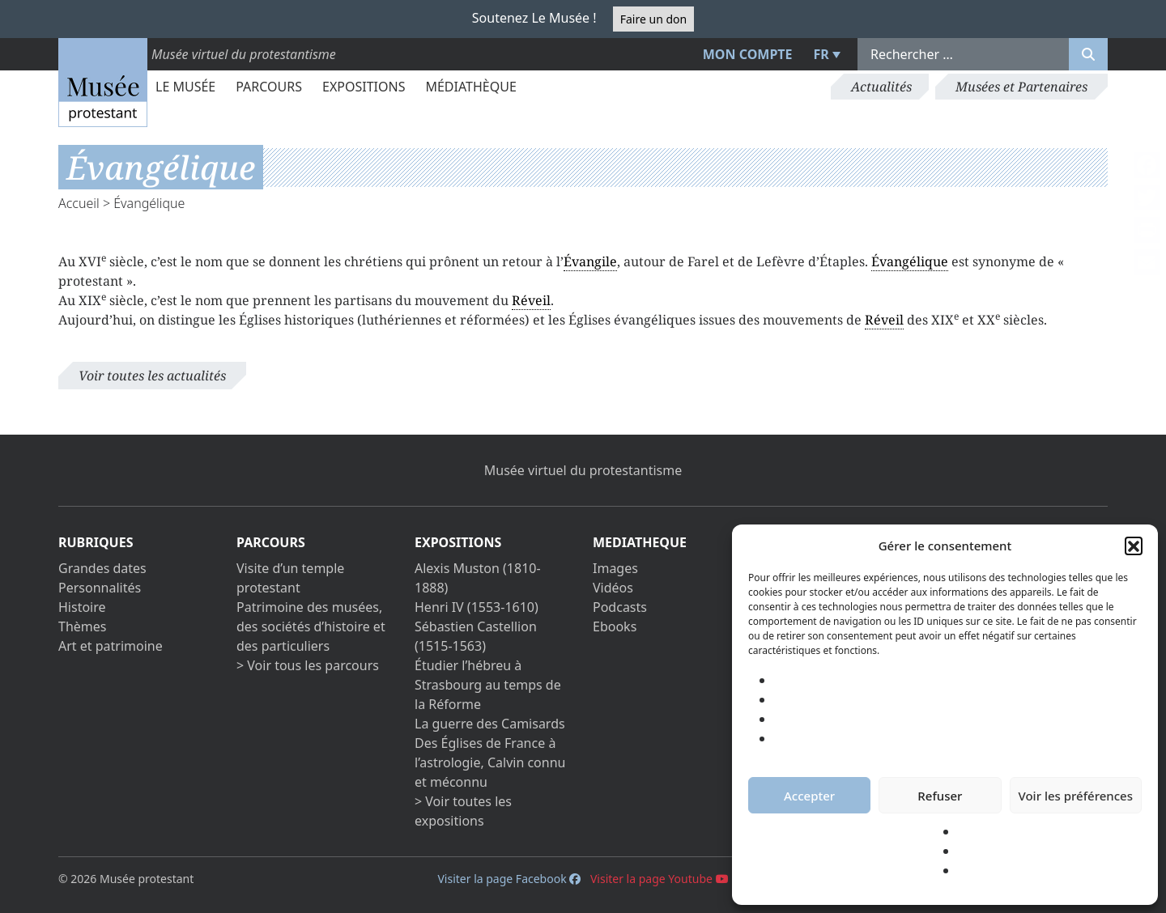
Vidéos (613, 588)
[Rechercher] (1088, 54)
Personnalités (99, 588)
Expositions (363, 87)
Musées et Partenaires (1021, 87)
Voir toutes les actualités (152, 375)
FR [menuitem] (821, 54)
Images (615, 568)
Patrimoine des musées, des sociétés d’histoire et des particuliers (310, 626)
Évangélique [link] (909, 261)
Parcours (269, 87)
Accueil (79, 203)
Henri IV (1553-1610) (476, 607)
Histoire (82, 607)
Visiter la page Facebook (509, 878)
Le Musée (185, 87)
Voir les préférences (1076, 796)
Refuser (939, 796)
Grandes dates (102, 568)
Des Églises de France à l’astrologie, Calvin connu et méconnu (490, 762)
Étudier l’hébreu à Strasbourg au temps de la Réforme (488, 684)
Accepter (809, 796)
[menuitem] (825, 54)
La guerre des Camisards (490, 724)
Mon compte (748, 54)
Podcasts (620, 607)
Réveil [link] (531, 300)
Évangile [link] (590, 261)
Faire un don (653, 19)
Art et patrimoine (110, 646)
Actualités (881, 87)
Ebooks (614, 626)
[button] (1134, 545)
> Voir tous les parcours (307, 665)
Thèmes (82, 626)
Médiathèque (470, 87)
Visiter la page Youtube (659, 878)
